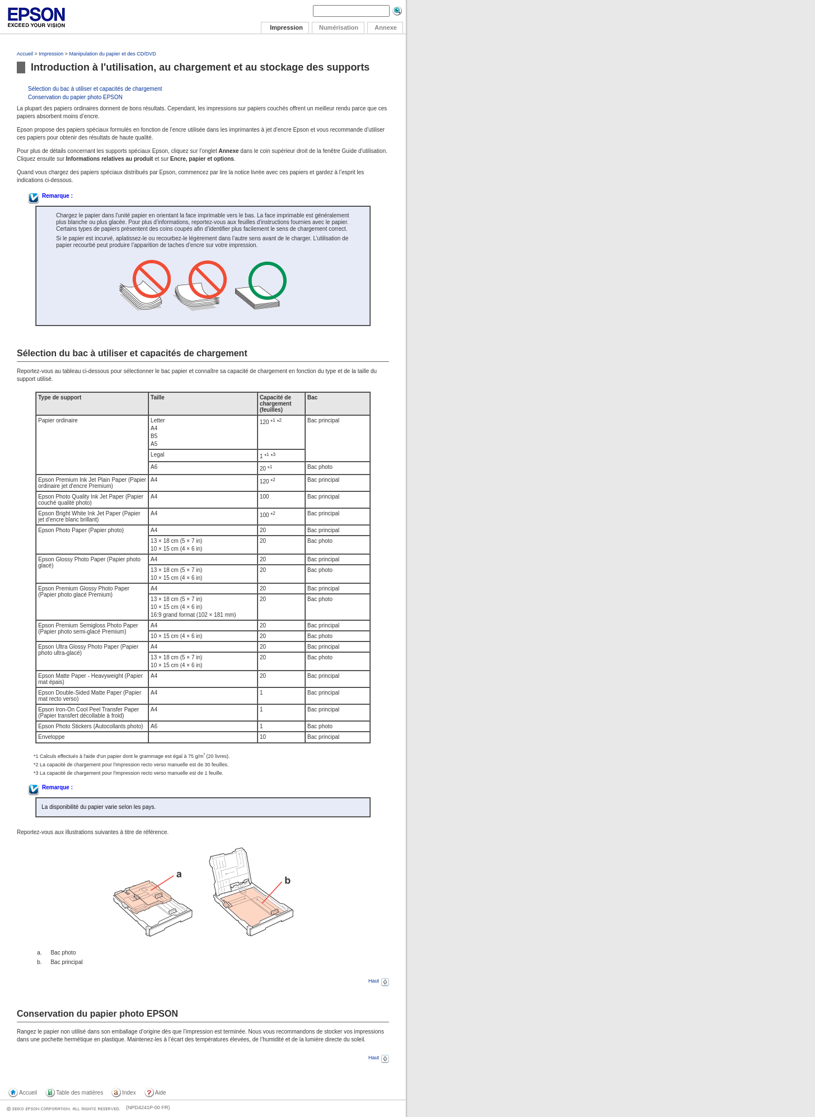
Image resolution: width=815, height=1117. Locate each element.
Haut (378, 981)
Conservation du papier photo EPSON (75, 97)
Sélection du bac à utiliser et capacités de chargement (95, 89)
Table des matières (79, 1093)
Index (128, 1093)
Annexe (385, 27)
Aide (160, 1093)
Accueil (25, 54)
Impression (51, 54)
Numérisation (338, 27)
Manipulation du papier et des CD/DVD (112, 54)
